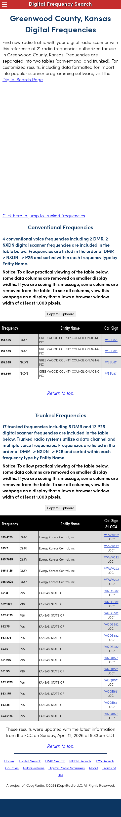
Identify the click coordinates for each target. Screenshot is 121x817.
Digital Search (30, 760)
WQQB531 (111, 658)
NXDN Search (80, 760)
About (93, 767)
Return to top (60, 393)
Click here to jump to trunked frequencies (43, 215)
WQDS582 (111, 590)
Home (9, 760)
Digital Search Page (22, 79)
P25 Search (105, 760)
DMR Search (55, 760)
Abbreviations (33, 767)
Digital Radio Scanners (66, 767)
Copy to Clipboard (60, 314)
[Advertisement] (60, 147)
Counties (12, 767)
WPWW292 (111, 535)
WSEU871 (111, 340)
